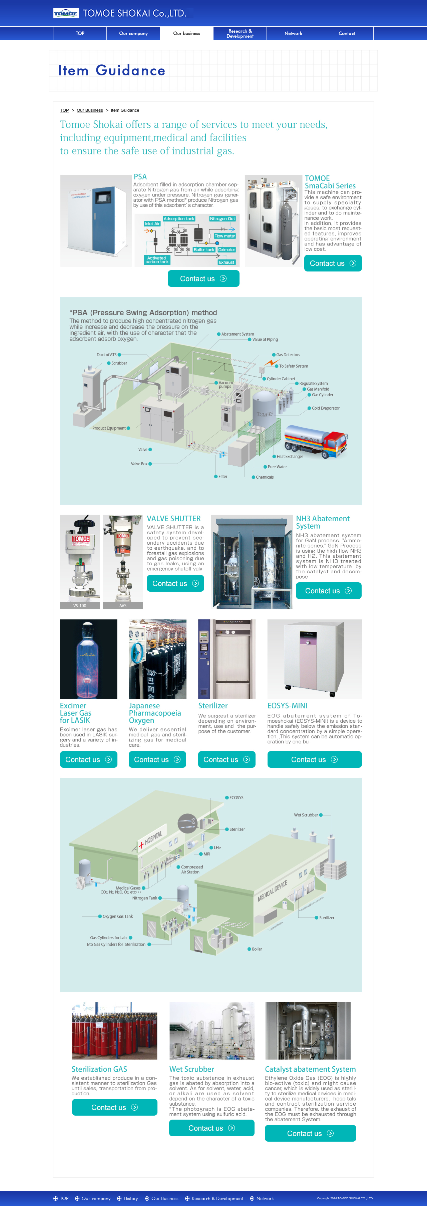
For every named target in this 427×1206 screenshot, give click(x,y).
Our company (133, 33)
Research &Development (240, 33)
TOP (80, 33)
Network (293, 33)
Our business (186, 33)
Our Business (90, 110)
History (131, 1198)
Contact (347, 33)
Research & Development (217, 1198)
